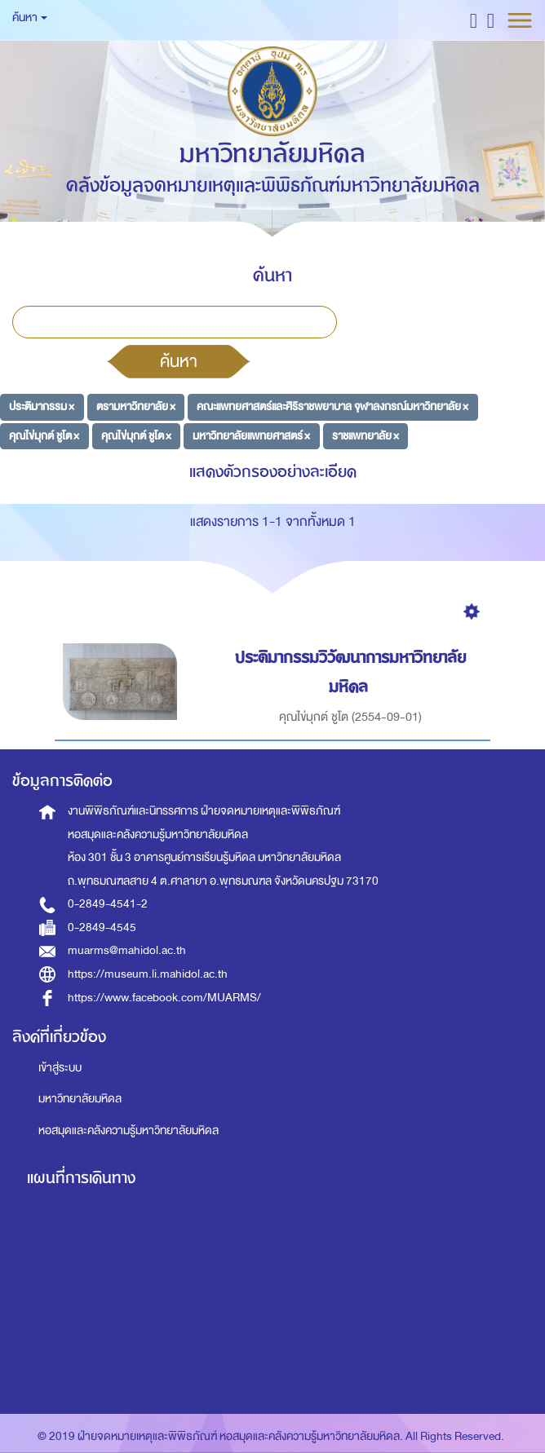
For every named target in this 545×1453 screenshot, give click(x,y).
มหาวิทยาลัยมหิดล (80, 1099)
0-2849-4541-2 (108, 904)
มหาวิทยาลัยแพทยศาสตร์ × (251, 435)
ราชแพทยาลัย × (365, 435)
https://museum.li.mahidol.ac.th (148, 974)
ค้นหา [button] (29, 17)
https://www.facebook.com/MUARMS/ (164, 997)
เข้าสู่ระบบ (60, 1068)
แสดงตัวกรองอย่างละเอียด (273, 471)
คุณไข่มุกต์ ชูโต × (44, 435)
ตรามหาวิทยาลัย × (135, 406)
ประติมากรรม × (41, 406)
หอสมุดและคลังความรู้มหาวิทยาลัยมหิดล (128, 1130)
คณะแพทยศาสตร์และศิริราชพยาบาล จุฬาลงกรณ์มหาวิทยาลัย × (332, 406)
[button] (473, 20)
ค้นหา (178, 361)
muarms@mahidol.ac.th (127, 950)
